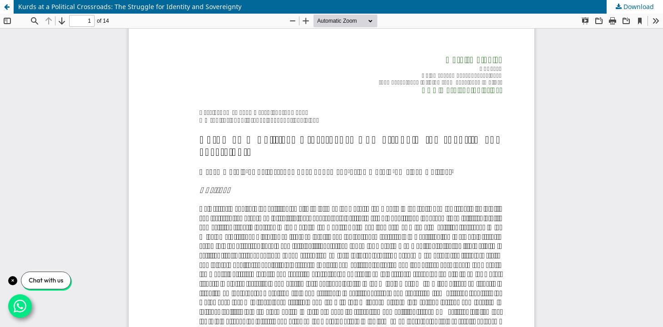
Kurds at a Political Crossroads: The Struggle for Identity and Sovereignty (129, 6)
